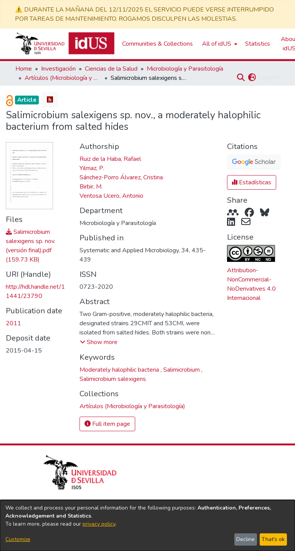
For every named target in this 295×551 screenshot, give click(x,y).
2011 (13, 323)
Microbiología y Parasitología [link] (185, 69)
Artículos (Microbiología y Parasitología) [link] (63, 78)
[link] (132, 406)
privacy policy (99, 524)
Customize (17, 539)
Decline (245, 539)
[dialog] (147, 525)
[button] (240, 77)
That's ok (273, 539)
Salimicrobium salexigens (113, 379)
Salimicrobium (182, 370)
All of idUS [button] (216, 44)
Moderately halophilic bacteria (120, 370)
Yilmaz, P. (92, 168)
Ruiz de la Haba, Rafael (110, 159)
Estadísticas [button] (251, 182)
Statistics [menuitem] (257, 44)
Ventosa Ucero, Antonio (111, 196)
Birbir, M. (91, 186)
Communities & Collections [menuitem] (157, 44)
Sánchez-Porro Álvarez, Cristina (121, 177)
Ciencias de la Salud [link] (111, 69)
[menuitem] (219, 43)
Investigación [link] (58, 69)
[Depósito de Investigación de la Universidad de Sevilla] (64, 43)
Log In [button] (268, 77)
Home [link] (23, 69)
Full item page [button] (107, 424)
